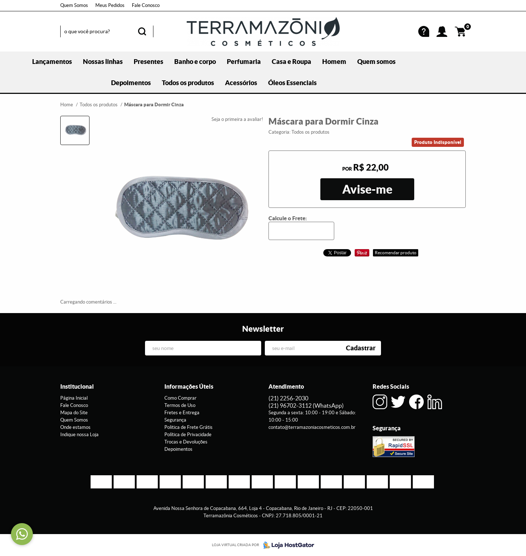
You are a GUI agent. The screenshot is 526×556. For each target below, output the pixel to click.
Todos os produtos (188, 83)
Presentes (148, 61)
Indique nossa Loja (79, 434)
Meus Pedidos (110, 5)
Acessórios (241, 83)
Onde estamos (75, 427)
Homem (334, 61)
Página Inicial (74, 398)
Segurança (175, 420)
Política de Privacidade (187, 434)
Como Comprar (180, 398)
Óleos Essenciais (292, 83)
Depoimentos (131, 83)
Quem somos (376, 61)
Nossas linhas (103, 61)
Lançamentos (52, 61)
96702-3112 (306, 405)
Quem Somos (74, 5)
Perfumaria (244, 61)
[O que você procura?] (142, 31)
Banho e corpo (195, 61)
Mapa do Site (74, 412)
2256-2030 (288, 398)
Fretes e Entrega (181, 412)
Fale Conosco (146, 5)
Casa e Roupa (291, 61)
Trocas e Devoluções (185, 442)
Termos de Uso (179, 405)
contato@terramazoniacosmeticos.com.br (311, 427)
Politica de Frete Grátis (188, 427)
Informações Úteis (188, 386)
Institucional (77, 386)
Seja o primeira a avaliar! (237, 119)
